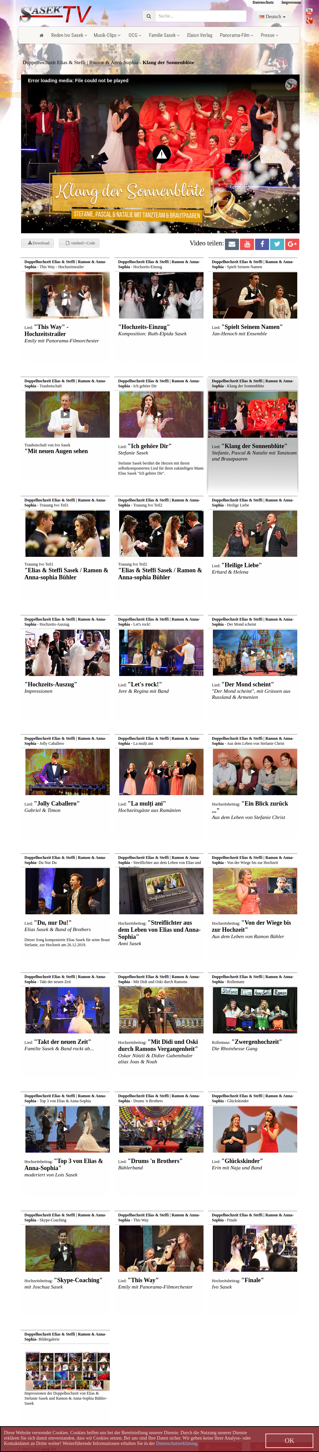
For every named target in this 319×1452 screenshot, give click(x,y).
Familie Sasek (164, 35)
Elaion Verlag (199, 35)
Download (39, 243)
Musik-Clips (107, 35)
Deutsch (272, 16)
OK (289, 1440)
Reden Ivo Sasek (69, 35)
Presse (269, 35)
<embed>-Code (80, 243)
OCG (135, 35)
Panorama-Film (236, 35)
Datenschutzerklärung (176, 1443)
